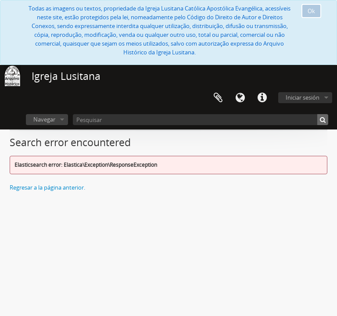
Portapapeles (218, 98)
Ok (311, 11)
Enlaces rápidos (262, 98)
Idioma (240, 98)
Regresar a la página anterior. (47, 187)
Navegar (44, 119)
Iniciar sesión (302, 97)
